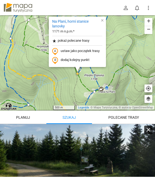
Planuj (23, 117)
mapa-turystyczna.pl (18, 7)
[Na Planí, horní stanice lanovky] (77, 155)
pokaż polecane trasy (70, 41)
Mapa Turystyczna (105, 107)
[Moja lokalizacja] (148, 88)
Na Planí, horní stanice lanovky (70, 23)
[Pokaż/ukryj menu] (148, 8)
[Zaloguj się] (126, 8)
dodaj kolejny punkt (70, 60)
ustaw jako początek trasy (76, 51)
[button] (28, 20)
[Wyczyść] (148, 130)
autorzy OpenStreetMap (137, 107)
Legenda (83, 107)
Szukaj (69, 117)
